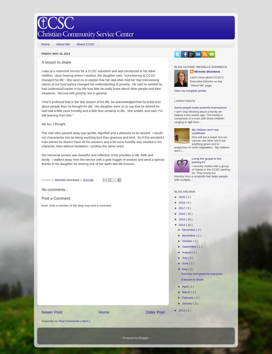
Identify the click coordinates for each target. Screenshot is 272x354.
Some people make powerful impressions (200, 107)
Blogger (144, 338)
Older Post (155, 312)
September (189, 246)
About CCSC (85, 44)
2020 (182, 197)
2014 (182, 224)
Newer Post (51, 312)
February (188, 297)
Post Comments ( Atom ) (74, 321)
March (186, 292)
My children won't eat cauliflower (205, 131)
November (189, 235)
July (185, 257)
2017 (182, 208)
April (185, 286)
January (187, 303)
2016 (182, 213)
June (185, 263)
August (187, 252)
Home (45, 44)
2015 (182, 219)
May (185, 269)
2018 (182, 202)
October (187, 241)
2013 (182, 310)
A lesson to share (192, 279)
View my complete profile (190, 90)
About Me (63, 44)
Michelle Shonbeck (207, 71)
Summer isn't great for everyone (201, 273)
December (189, 229)
